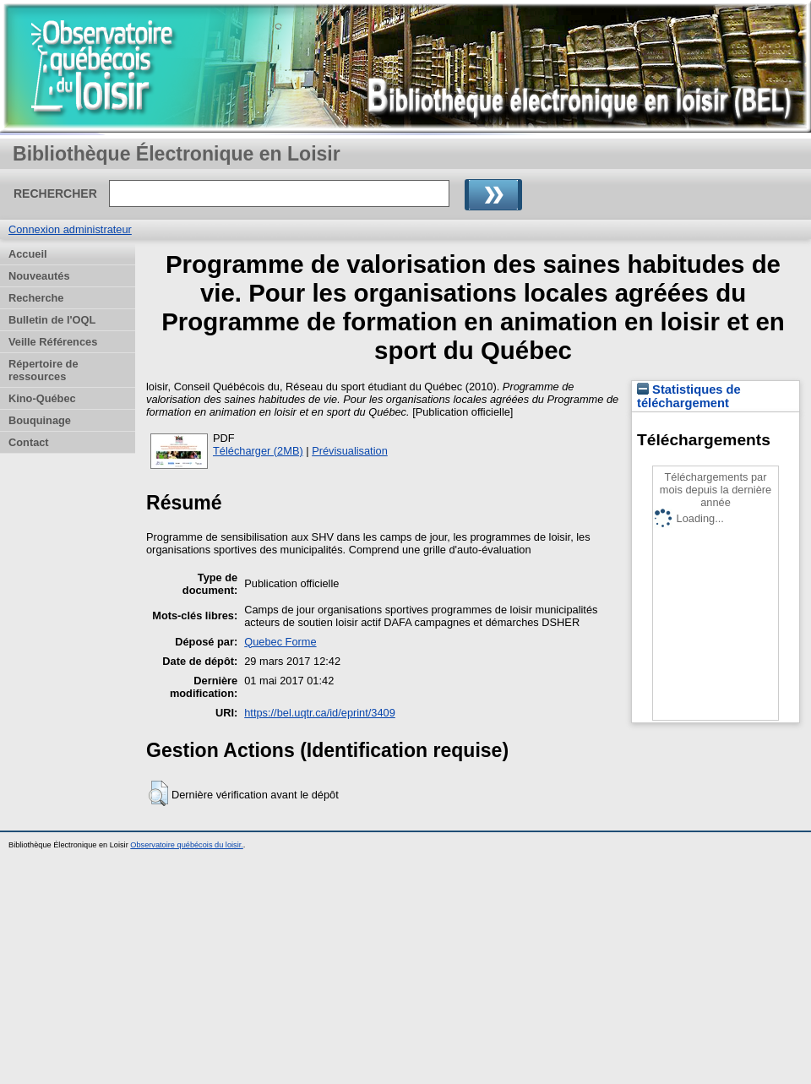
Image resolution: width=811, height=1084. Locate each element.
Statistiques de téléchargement (689, 396)
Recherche (35, 297)
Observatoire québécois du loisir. (186, 845)
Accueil (27, 254)
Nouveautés (39, 276)
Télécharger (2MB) (258, 450)
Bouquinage (39, 420)
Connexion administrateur (70, 229)
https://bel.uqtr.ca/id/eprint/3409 (319, 712)
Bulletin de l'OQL (51, 319)
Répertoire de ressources (43, 370)
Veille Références (52, 341)
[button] (158, 793)
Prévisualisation (350, 450)
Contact (28, 442)
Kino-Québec (42, 398)
